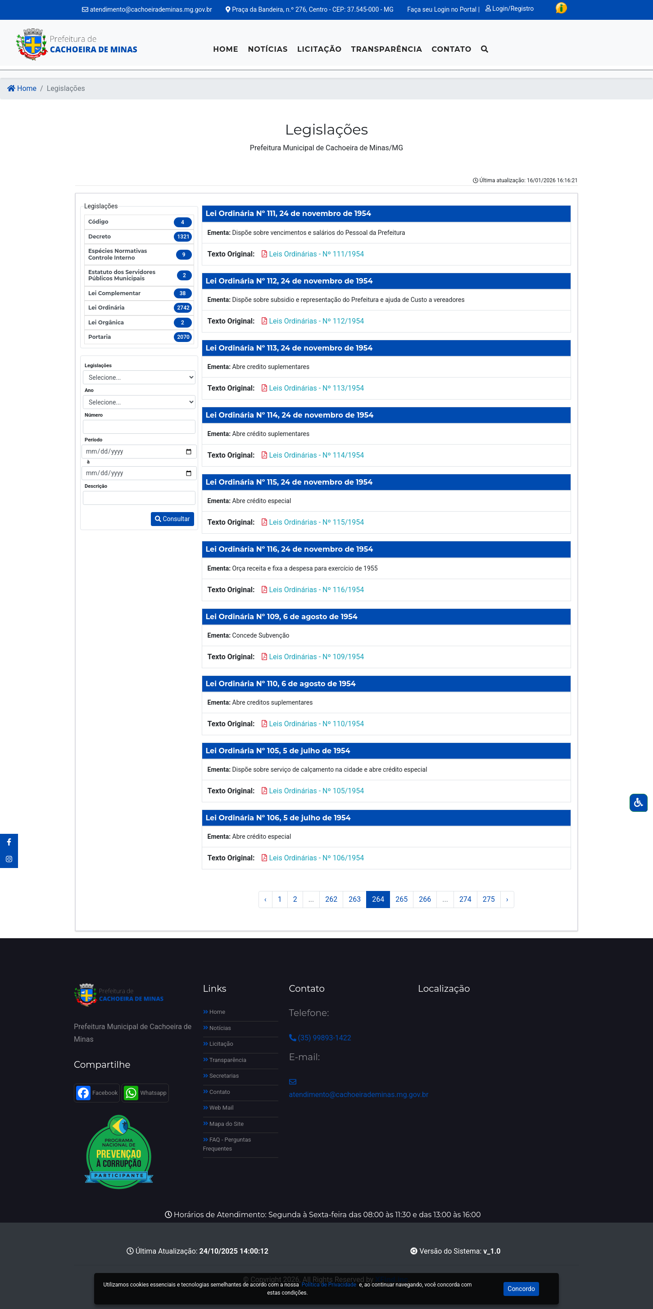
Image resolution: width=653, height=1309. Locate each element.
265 (401, 899)
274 (465, 899)
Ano (89, 390)
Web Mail (218, 1107)
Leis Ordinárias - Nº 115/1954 (316, 522)
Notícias (268, 49)
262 (331, 899)
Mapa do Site (223, 1123)
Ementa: (219, 232)
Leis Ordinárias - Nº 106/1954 (316, 858)
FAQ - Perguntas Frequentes (227, 1144)
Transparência (386, 49)
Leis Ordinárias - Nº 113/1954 (316, 388)
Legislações (98, 366)
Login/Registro (509, 8)
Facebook (97, 1093)
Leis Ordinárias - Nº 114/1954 (316, 455)
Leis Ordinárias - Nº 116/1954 (316, 589)
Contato (451, 49)
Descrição (96, 486)
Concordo (521, 1288)
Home (225, 49)
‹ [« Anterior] (265, 899)
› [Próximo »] (507, 899)
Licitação (319, 49)
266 (425, 899)
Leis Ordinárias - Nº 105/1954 (316, 791)
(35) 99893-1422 (320, 1038)
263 (355, 899)
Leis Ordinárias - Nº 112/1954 (316, 321)
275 (489, 899)
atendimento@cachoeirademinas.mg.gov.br (147, 9)
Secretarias (221, 1075)
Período (93, 440)
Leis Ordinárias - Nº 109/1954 (316, 656)
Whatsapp (145, 1093)
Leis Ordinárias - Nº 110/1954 (316, 724)
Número (94, 415)
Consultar (172, 518)
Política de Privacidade (329, 1285)
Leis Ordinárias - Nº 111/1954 (316, 254)
